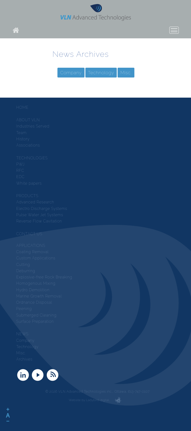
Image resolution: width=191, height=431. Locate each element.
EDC (20, 177)
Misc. (126, 72)
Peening (24, 308)
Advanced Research (35, 202)
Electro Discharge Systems (41, 208)
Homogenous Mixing (36, 283)
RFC (20, 170)
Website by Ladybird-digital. (89, 400)
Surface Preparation (35, 321)
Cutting (23, 264)
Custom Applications (36, 258)
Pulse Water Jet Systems (39, 215)
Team (21, 133)
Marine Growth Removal (39, 296)
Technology (101, 72)
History (23, 139)
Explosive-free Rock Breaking (44, 277)
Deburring (25, 271)
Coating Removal (32, 252)
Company (71, 72)
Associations (28, 145)
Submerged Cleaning (36, 315)
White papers (29, 183)
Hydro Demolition (33, 290)
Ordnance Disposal (34, 302)
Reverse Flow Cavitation (39, 221)
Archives (24, 359)
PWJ (20, 164)
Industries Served (32, 126)
